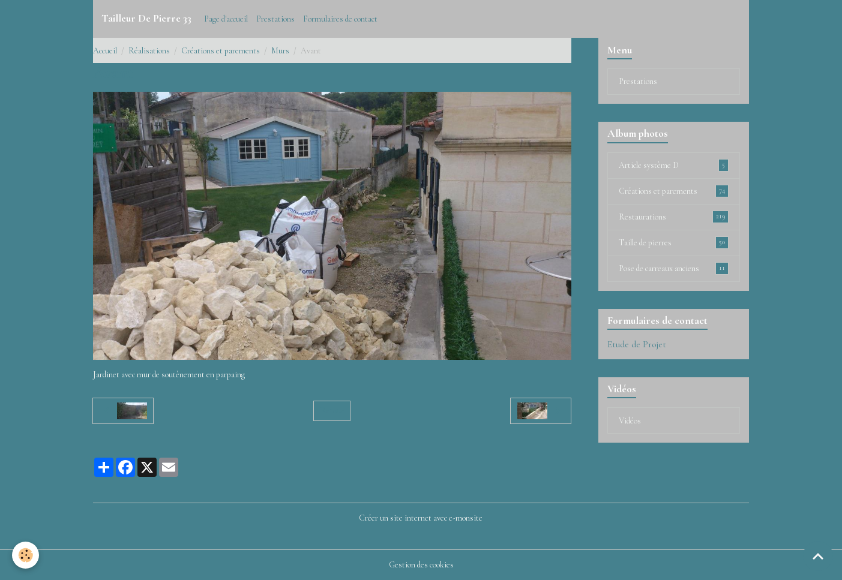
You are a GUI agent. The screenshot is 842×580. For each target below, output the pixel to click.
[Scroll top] (818, 556)
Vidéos (630, 421)
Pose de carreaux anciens (674, 268)
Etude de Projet (636, 344)
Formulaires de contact (340, 19)
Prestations (275, 19)
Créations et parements (220, 51)
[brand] (146, 18)
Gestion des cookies (421, 565)
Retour (332, 410)
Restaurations (674, 217)
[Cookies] (25, 555)
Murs (280, 51)
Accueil (105, 51)
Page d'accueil (226, 19)
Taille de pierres (674, 242)
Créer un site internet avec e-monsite (421, 518)
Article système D (674, 165)
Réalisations (149, 51)
